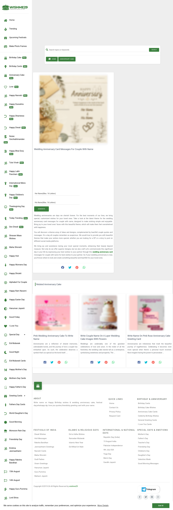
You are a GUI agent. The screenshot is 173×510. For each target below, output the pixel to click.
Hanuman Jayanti (41, 468)
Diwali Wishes (40, 434)
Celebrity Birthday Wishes (148, 416)
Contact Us (113, 407)
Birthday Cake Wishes (147, 407)
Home (52, 59)
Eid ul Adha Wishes (77, 434)
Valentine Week (144, 459)
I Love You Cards (145, 424)
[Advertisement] (102, 23)
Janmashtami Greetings (44, 447)
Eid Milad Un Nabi (76, 447)
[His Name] (57, 202)
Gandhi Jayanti (110, 462)
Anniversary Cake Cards (147, 412)
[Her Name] (57, 193)
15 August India (110, 441)
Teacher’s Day (143, 442)
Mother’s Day (143, 434)
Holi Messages (40, 438)
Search (154, 50)
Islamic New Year (76, 442)
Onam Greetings (41, 463)
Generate (41, 209)
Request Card (114, 416)
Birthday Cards (144, 403)
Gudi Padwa (39, 459)
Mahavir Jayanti (40, 476)
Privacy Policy (114, 412)
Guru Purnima (40, 472)
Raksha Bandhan (41, 442)
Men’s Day (108, 458)
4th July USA (109, 450)
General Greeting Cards (147, 420)
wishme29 (73, 486)
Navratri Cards (40, 451)
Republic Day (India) (112, 437)
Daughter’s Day (144, 455)
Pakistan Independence (113, 445)
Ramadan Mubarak (76, 438)
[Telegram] (148, 489)
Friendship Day (144, 447)
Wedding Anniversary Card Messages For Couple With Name (63, 149)
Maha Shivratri (40, 455)
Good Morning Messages (148, 463)
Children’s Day (143, 451)
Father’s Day (143, 438)
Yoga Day (107, 454)
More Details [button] (103, 505)
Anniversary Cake (67, 59)
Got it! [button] (160, 506)
